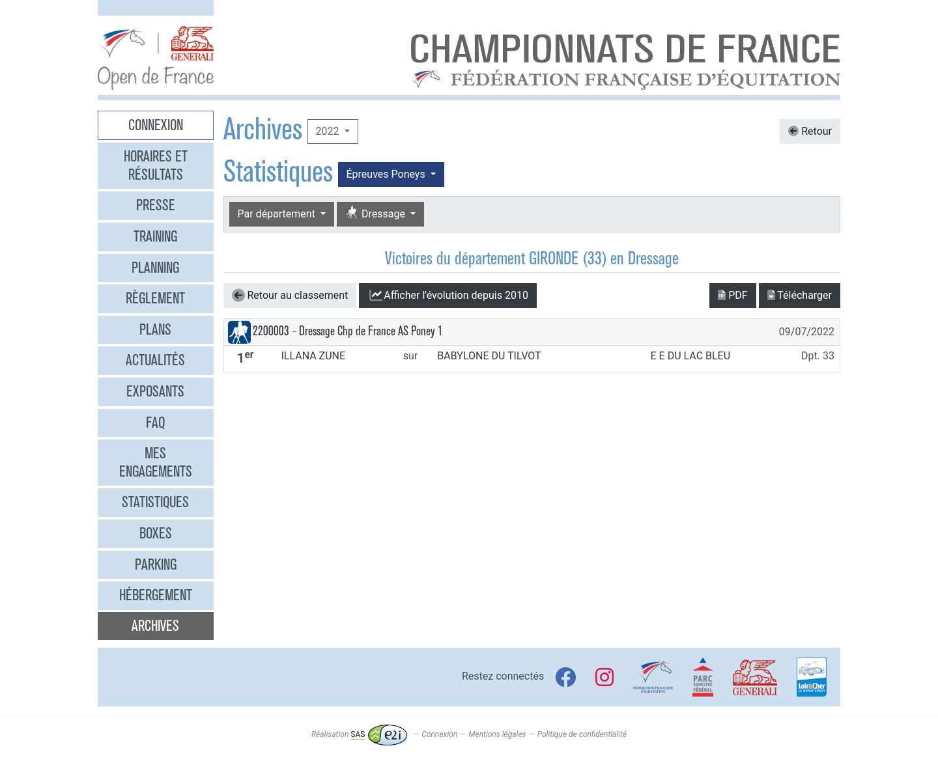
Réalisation (359, 734)
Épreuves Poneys (387, 174)
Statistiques (155, 502)
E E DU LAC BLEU (691, 356)
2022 (329, 131)
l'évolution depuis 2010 (447, 295)
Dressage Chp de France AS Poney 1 (371, 331)
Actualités (155, 360)
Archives (155, 626)
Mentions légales (497, 734)
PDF (732, 295)
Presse (155, 205)
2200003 (271, 331)
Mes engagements (155, 462)
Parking (156, 564)
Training (155, 236)
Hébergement (155, 595)
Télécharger (799, 295)
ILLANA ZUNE (313, 356)
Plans (155, 329)
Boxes (155, 533)
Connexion (155, 125)
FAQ (155, 422)
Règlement (155, 298)
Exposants (155, 391)
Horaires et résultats (156, 165)
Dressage (376, 213)
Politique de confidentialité (582, 734)
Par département (278, 214)
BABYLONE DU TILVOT (489, 356)
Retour (810, 131)
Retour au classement (290, 295)
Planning (155, 267)
